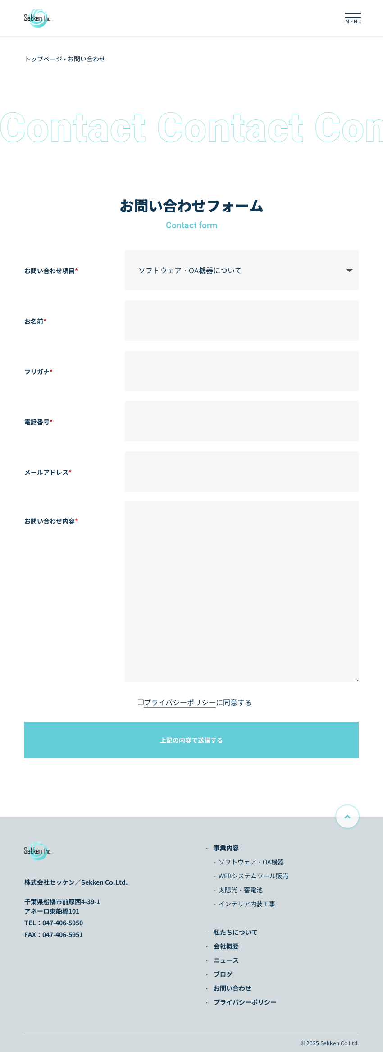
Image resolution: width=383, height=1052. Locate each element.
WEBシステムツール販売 (253, 875)
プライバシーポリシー (180, 702)
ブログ (223, 973)
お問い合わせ (232, 987)
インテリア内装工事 (247, 903)
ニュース (226, 960)
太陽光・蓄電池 (241, 889)
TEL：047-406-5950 (53, 922)
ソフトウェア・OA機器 (251, 861)
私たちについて (236, 932)
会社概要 (226, 946)
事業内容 (226, 847)
